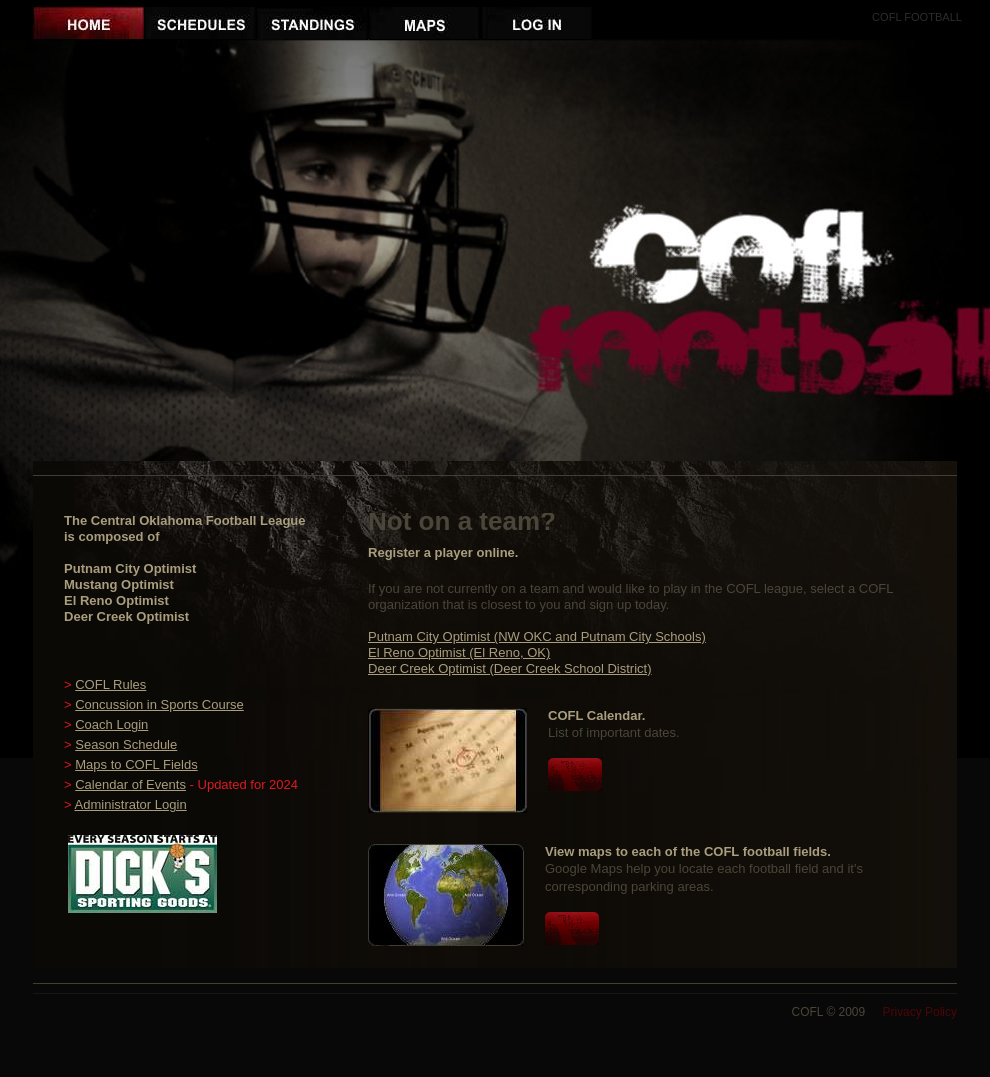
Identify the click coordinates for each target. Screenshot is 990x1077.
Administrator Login (131, 804)
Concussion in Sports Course (159, 704)
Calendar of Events (130, 784)
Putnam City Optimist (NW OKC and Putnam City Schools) (537, 636)
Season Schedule (126, 744)
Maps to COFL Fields (136, 764)
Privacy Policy (920, 1012)
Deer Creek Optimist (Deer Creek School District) (510, 668)
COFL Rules (110, 684)
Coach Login (111, 724)
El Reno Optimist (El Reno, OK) (459, 652)
